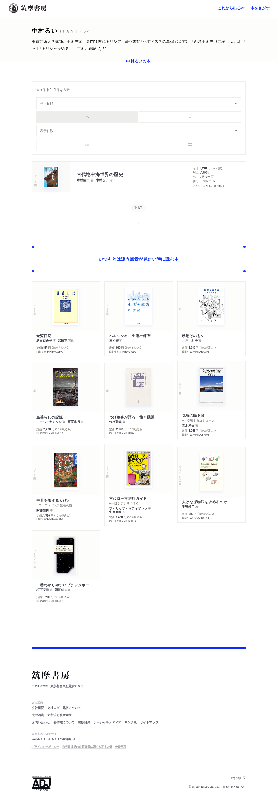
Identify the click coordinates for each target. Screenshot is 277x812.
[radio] (87, 117)
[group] (138, 117)
